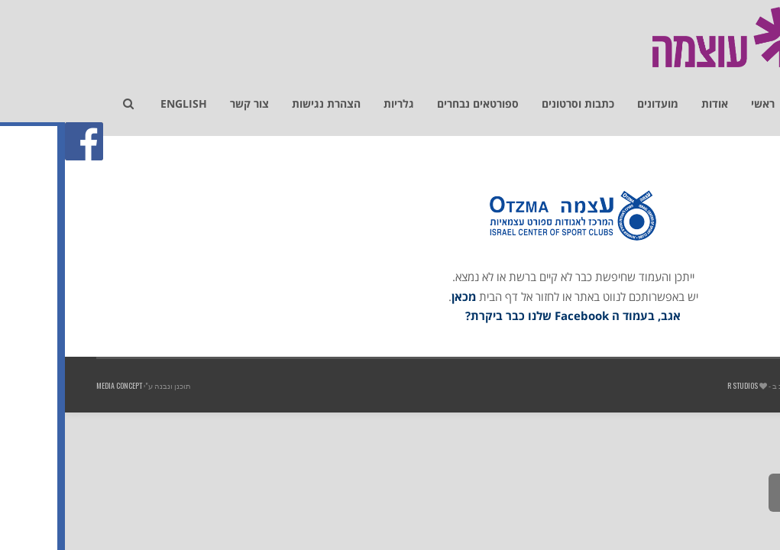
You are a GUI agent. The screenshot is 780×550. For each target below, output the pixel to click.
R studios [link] (677, 385)
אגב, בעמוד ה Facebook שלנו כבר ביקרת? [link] (508, 315)
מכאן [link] (399, 296)
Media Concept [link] (54, 385)
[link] (760, 96)
